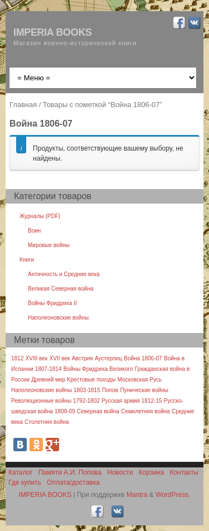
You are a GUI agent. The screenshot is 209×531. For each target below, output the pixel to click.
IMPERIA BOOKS (52, 32)
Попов (110, 390)
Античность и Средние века (64, 274)
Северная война (98, 411)
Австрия (82, 358)
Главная (23, 104)
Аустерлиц (108, 358)
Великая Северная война (61, 289)
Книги (27, 260)
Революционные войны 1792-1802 (55, 401)
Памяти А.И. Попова (70, 472)
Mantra (137, 495)
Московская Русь (140, 379)
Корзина (151, 472)
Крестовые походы (91, 379)
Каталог (20, 472)
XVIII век (37, 358)
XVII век (60, 358)
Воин (34, 231)
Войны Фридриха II (52, 303)
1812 (17, 358)
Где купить (24, 482)
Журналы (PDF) (40, 216)
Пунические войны (144, 390)
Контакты (183, 472)
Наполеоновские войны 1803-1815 (55, 390)
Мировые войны (49, 245)
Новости (120, 472)
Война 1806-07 (143, 358)
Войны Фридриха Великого (98, 369)
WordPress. (172, 495)
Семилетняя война (145, 411)
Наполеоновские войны (58, 318)
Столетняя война (47, 422)
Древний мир (48, 379)
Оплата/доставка (73, 482)
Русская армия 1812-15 (131, 401)
